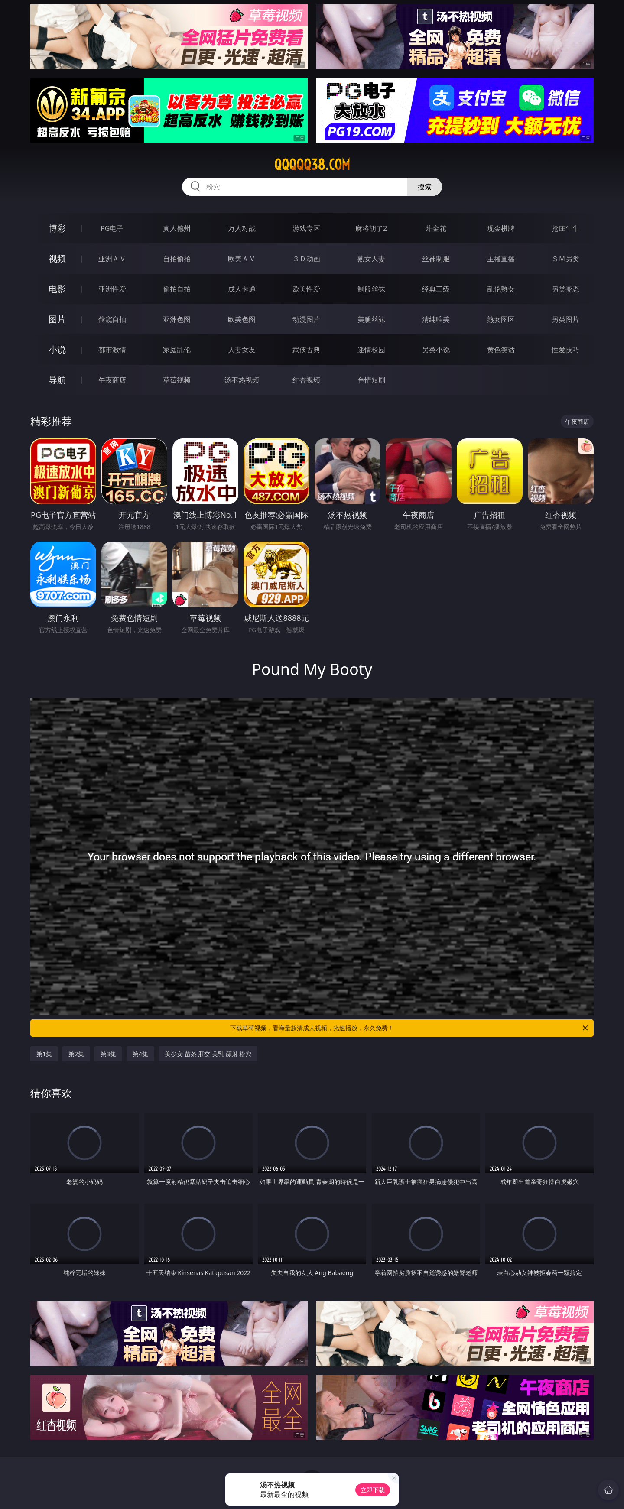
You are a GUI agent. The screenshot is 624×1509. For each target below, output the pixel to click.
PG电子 (112, 228)
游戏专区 (306, 228)
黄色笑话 (501, 349)
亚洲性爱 (112, 289)
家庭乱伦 (177, 349)
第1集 (44, 1054)
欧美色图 (242, 319)
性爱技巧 (565, 349)
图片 (57, 319)
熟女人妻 (371, 258)
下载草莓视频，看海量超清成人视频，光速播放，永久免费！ (409, 1028)
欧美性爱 (306, 289)
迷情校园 (371, 349)
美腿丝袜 (371, 319)
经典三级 (436, 289)
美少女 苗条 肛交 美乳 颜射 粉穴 (208, 1054)
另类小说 (436, 349)
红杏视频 (306, 380)
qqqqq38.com (312, 164)
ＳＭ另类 (565, 258)
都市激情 (112, 349)
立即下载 (373, 1490)
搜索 (425, 186)
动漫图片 (306, 319)
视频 (57, 258)
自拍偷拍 (177, 258)
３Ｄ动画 (306, 258)
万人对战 (242, 228)
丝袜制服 (436, 258)
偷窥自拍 (112, 319)
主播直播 (501, 258)
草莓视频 (177, 380)
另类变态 (565, 289)
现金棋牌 (501, 228)
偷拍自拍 (177, 289)
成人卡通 (242, 289)
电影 (57, 289)
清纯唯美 (436, 319)
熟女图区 (501, 319)
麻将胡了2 (371, 228)
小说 (57, 349)
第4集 (140, 1054)
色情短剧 (371, 380)
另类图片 (565, 319)
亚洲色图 (177, 319)
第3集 (108, 1054)
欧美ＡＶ (242, 258)
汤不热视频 (241, 380)
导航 (57, 380)
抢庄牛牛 (565, 228)
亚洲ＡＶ (112, 258)
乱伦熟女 (501, 289)
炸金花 (436, 228)
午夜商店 (112, 380)
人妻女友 (242, 349)
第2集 (76, 1054)
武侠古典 (306, 349)
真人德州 (177, 228)
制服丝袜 (371, 289)
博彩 (57, 228)
